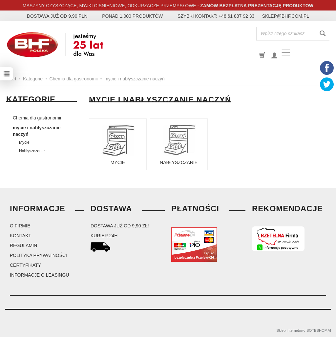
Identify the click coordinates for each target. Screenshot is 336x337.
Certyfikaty (25, 265)
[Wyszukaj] (322, 33)
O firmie (20, 225)
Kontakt (20, 235)
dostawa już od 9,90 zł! (120, 225)
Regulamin (23, 245)
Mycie (118, 162)
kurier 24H (104, 235)
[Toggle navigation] (286, 52)
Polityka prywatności (38, 255)
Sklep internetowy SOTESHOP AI (304, 330)
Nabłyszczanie (179, 162)
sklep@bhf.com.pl (285, 16)
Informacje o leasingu (39, 275)
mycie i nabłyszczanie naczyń (37, 131)
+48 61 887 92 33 (236, 16)
